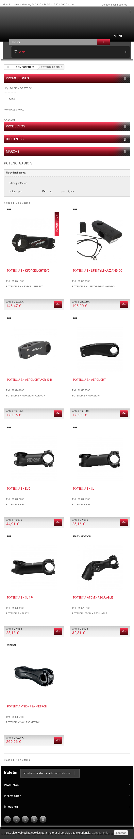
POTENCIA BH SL (83, 488)
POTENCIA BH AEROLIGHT (89, 379)
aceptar (121, 832)
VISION (11, 645)
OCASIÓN (9, 120)
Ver (44, 191)
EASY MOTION (82, 536)
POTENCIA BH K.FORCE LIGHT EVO (28, 270)
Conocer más (100, 832)
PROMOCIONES (17, 78)
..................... (10, 102)
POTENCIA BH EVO (18, 488)
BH (9, 209)
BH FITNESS (15, 139)
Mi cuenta (11, 806)
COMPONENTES (25, 67)
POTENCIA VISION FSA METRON (27, 706)
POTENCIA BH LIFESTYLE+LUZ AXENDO (97, 270)
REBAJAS (9, 98)
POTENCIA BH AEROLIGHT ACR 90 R (29, 379)
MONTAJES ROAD (14, 109)
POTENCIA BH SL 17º (20, 597)
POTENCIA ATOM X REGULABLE (93, 597)
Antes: (15, 304)
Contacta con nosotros (114, 4)
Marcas (12, 151)
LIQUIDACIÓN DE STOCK (18, 88)
